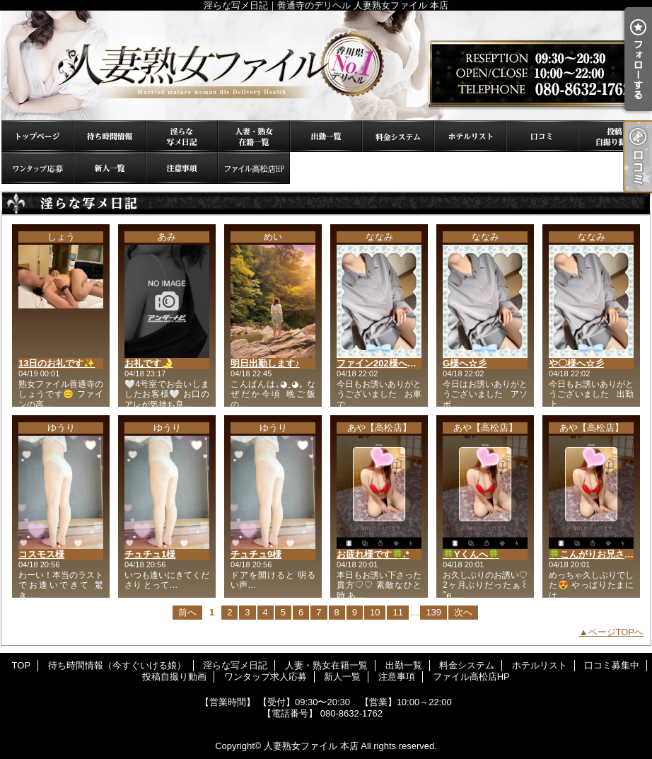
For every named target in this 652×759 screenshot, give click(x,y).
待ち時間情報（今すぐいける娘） (110, 136)
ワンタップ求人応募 (37, 168)
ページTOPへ (616, 632)
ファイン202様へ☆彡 (381, 363)
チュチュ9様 (256, 554)
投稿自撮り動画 (614, 136)
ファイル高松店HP (254, 168)
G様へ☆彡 (465, 363)
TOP (37, 136)
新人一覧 (110, 168)
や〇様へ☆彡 (576, 363)
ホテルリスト (470, 136)
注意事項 (182, 168)
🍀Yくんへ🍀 (471, 554)
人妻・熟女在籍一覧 (254, 136)
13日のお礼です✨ (56, 363)
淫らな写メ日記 (182, 136)
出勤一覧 (326, 136)
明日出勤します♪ (265, 363)
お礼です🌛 (148, 363)
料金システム (398, 136)
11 (397, 612)
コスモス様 (41, 554)
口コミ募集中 (542, 136)
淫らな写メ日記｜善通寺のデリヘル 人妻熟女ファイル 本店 (326, 65)
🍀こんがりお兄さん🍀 (597, 554)
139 (433, 612)
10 (375, 612)
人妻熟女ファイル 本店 (311, 746)
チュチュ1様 (149, 554)
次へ (463, 612)
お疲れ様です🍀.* (373, 554)
